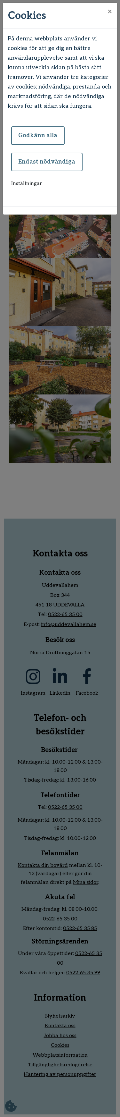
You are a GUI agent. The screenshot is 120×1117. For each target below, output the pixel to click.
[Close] (109, 12)
